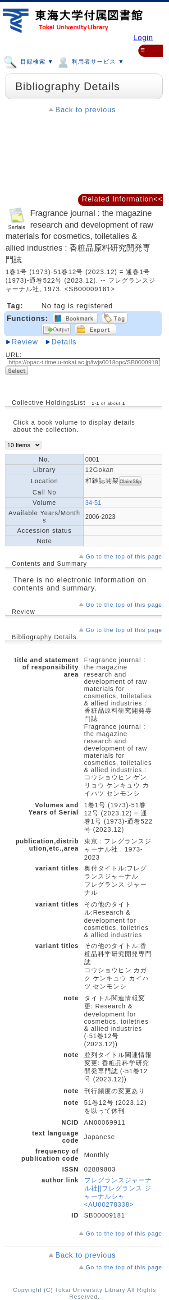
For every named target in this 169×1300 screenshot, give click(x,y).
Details (64, 342)
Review (25, 342)
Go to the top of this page (124, 556)
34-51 (93, 502)
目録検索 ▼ (29, 61)
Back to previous (85, 110)
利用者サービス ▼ (90, 61)
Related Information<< (122, 199)
